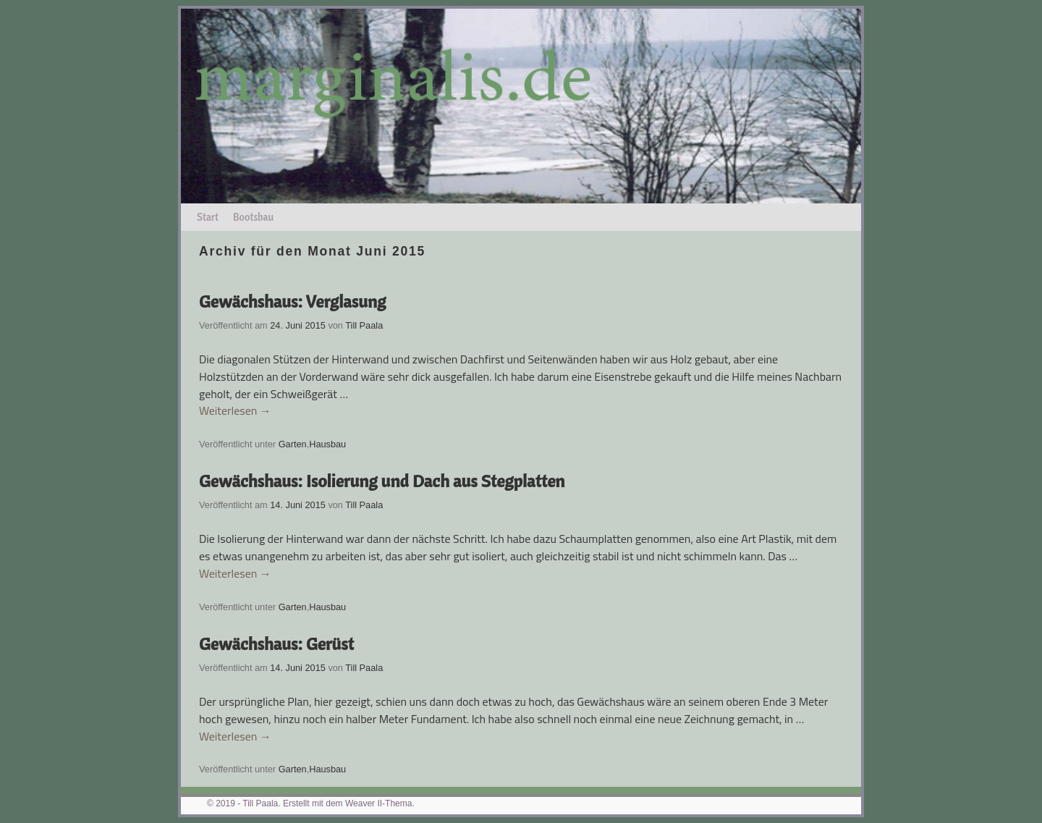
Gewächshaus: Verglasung (292, 301)
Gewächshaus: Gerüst (276, 643)
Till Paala (364, 325)
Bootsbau (253, 217)
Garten (293, 444)
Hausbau (327, 444)
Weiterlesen (235, 410)
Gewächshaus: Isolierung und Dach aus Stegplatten (381, 480)
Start (208, 217)
